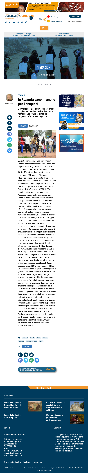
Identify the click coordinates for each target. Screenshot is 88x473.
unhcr (41, 341)
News (55, 17)
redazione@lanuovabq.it (13, 451)
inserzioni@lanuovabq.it (13, 455)
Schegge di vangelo (24, 33)
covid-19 (25, 338)
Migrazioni (44, 67)
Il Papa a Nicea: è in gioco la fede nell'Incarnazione (55, 417)
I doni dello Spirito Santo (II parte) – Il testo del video (12, 405)
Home (39, 84)
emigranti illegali (31, 341)
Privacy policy (9, 462)
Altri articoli (44, 387)
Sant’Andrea (64, 33)
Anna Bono (9, 103)
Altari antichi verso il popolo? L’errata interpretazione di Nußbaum (55, 406)
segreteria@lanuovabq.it (13, 453)
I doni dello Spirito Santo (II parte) (12, 416)
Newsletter (75, 21)
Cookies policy (20, 462)
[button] (44, 27)
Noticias (56, 21)
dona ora (75, 16)
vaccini (32, 338)
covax (38, 338)
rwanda (45, 338)
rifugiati (21, 341)
